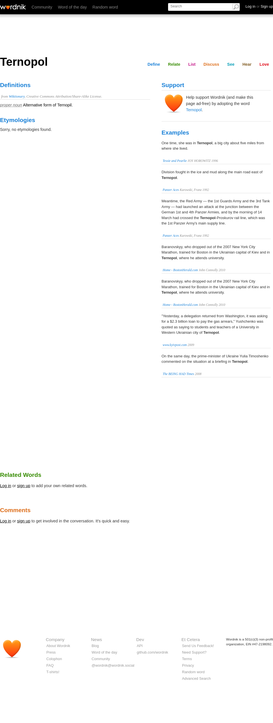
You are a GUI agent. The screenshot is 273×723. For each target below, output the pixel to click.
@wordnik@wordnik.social (113, 665)
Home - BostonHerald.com (180, 270)
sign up (23, 485)
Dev (140, 639)
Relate (174, 64)
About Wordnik (58, 646)
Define (154, 64)
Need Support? (194, 652)
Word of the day (72, 7)
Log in (5, 485)
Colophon (54, 659)
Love (264, 64)
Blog (95, 646)
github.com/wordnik (152, 652)
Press (51, 652)
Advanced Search (196, 678)
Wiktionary (16, 96)
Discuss (211, 64)
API (140, 646)
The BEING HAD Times (178, 374)
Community (42, 7)
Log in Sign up (259, 6)
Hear (246, 64)
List (192, 64)
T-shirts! (52, 672)
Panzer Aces (171, 189)
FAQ (50, 665)
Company (55, 639)
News (96, 639)
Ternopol (194, 110)
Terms (187, 659)
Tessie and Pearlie (175, 160)
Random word (105, 7)
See (231, 64)
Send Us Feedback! (198, 646)
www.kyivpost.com (175, 345)
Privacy (188, 665)
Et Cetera (190, 639)
